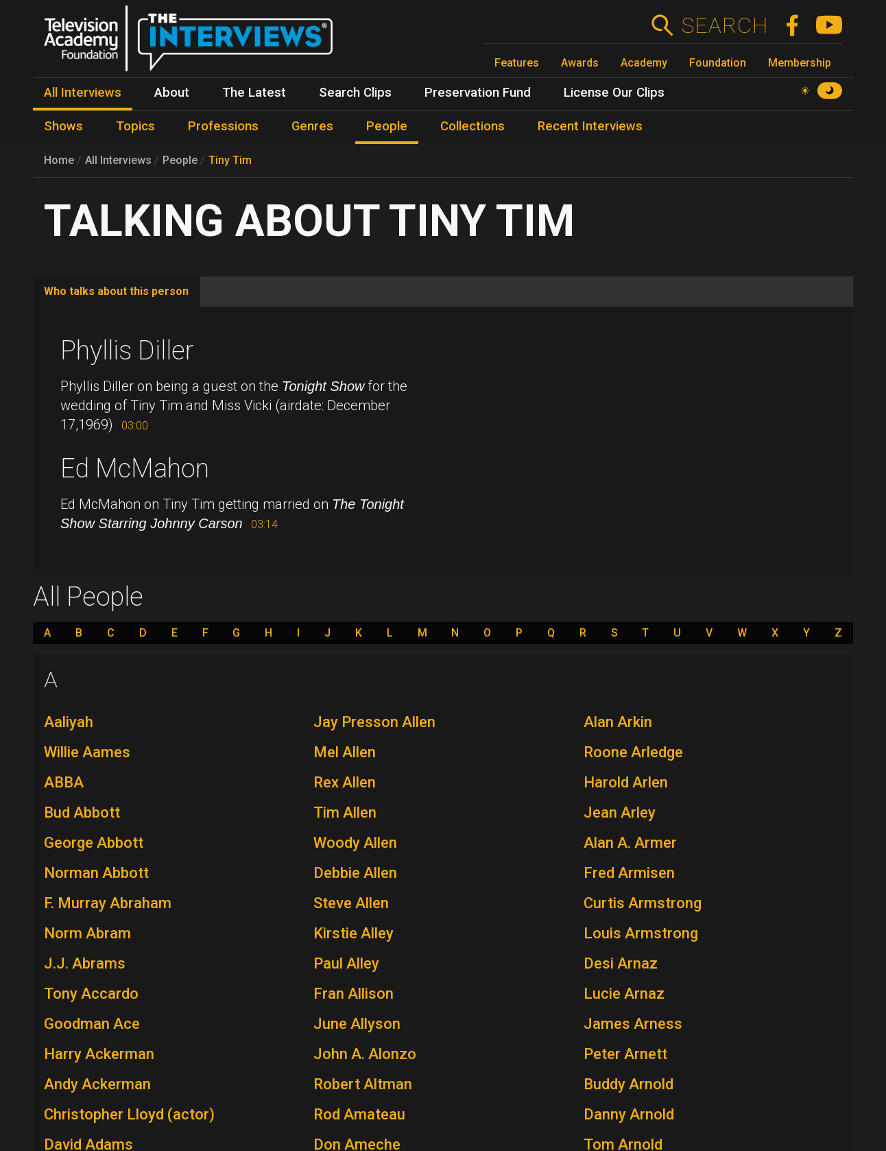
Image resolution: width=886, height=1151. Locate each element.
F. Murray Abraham (107, 903)
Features (516, 62)
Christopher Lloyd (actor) (129, 1114)
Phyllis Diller (127, 350)
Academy (644, 62)
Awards (580, 62)
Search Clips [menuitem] (355, 92)
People (180, 160)
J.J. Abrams (84, 963)
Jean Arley (620, 812)
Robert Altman (362, 1084)
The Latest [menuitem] (254, 92)
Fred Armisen (629, 872)
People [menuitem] (386, 126)
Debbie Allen (355, 872)
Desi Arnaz (621, 963)
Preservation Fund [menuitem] (477, 92)
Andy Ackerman (97, 1084)
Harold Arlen (626, 782)
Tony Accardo (91, 993)
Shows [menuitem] (63, 126)
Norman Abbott (96, 872)
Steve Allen (351, 903)
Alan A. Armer (630, 842)
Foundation (717, 62)
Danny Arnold (629, 1114)
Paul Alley (346, 963)
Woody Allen (355, 842)
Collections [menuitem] (472, 126)
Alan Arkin (618, 722)
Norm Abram (87, 933)
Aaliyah (68, 722)
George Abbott (93, 842)
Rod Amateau (359, 1114)
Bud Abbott (82, 812)
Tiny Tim (230, 160)
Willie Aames (87, 752)
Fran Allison (353, 993)
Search (724, 25)
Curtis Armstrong (643, 903)
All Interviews (118, 160)
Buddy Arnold (628, 1084)
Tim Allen (344, 812)
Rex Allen (344, 782)
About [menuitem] (171, 92)
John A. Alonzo (364, 1054)
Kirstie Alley (353, 933)
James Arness (633, 1023)
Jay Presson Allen (374, 722)
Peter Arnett (625, 1054)
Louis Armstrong (641, 933)
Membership (799, 62)
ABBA (64, 782)
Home (59, 160)
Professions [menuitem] (223, 126)
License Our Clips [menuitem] (614, 92)
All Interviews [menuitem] (82, 92)
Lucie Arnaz (624, 993)
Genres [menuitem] (312, 126)
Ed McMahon (134, 468)
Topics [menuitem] (135, 126)
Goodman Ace (92, 1023)
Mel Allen (344, 752)
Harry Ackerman (99, 1054)
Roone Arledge (633, 752)
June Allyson (356, 1023)
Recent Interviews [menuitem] (590, 126)
